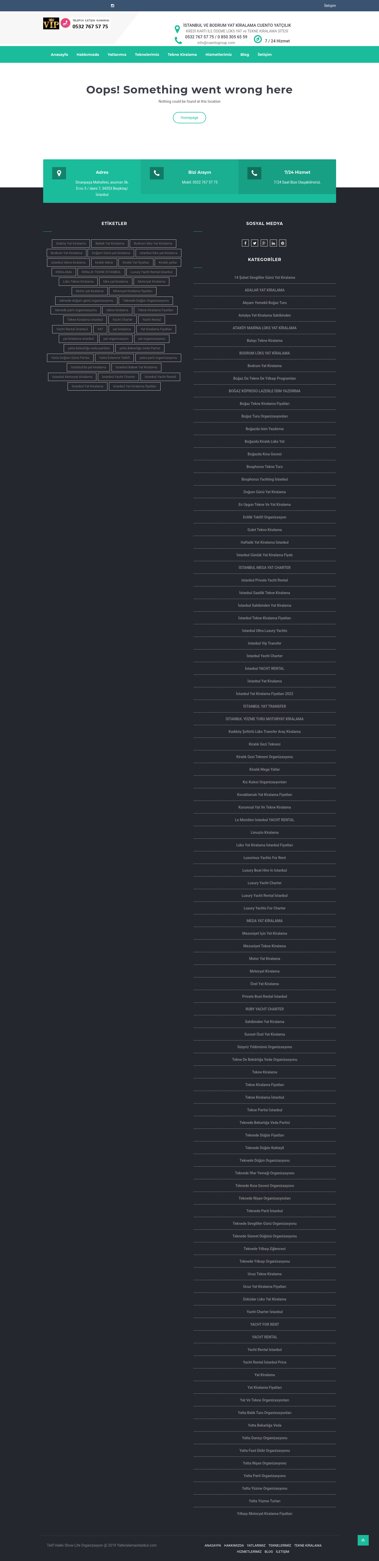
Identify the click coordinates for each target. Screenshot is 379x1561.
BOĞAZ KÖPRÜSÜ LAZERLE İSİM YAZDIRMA (265, 391)
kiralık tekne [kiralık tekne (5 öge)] (104, 262)
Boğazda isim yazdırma (265, 429)
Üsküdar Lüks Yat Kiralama (264, 1299)
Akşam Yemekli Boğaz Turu (265, 303)
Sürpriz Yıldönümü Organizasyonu (264, 1047)
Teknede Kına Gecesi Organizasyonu (264, 1186)
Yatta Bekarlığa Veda (265, 1425)
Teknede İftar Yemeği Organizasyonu (264, 1173)
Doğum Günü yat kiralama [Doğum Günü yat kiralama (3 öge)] (111, 253)
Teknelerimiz (147, 54)
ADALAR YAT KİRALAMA (265, 290)
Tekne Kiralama (182, 54)
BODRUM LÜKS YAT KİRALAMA (264, 353)
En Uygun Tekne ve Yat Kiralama (264, 504)
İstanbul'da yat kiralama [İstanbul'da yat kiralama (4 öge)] (88, 367)
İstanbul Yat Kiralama (264, 681)
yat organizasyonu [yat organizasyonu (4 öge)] (151, 339)
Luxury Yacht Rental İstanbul (265, 896)
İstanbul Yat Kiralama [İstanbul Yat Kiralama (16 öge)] (87, 386)
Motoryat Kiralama (265, 971)
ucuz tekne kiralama (265, 1274)
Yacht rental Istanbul (264, 1350)
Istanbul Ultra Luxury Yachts (264, 631)
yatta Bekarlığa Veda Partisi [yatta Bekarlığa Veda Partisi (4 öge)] (139, 348)
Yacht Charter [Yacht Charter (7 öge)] (123, 320)
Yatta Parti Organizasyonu (264, 1476)
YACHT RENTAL (265, 1337)
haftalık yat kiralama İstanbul (265, 542)
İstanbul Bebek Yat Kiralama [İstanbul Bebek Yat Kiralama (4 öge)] (136, 367)
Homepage (189, 118)
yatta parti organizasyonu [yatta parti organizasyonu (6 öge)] (158, 358)
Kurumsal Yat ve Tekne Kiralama (264, 807)
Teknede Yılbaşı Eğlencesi (264, 1249)
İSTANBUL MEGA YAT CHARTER (265, 568)
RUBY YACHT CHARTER (265, 1009)
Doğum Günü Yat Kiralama (265, 492)
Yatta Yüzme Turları (265, 1501)
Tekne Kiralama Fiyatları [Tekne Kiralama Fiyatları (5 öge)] (155, 310)
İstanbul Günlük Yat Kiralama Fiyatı (265, 555)
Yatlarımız (117, 54)
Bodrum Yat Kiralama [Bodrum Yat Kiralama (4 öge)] (66, 253)
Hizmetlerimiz (219, 54)
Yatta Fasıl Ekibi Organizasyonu (264, 1451)
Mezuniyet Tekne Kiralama (264, 946)
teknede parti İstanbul (264, 1211)
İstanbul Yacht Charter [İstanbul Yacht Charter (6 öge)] (118, 377)
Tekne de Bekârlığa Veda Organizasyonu (264, 1059)
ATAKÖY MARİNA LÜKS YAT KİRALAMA (265, 328)
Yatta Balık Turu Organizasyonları (264, 1413)
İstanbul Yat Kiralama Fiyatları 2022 (264, 694)
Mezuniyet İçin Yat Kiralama (264, 933)
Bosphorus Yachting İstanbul (265, 479)
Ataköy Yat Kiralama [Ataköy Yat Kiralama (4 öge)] (71, 243)
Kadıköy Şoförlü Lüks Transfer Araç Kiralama (265, 732)
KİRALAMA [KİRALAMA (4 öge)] (64, 272)
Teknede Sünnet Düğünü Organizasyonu (265, 1236)
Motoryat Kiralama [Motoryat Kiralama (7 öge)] (151, 281)
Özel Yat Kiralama (265, 984)
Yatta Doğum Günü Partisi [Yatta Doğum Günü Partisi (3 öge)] (70, 358)
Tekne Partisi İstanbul (264, 1110)
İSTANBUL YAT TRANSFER (264, 706)
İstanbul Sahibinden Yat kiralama (264, 605)
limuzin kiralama (265, 832)
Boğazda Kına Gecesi (265, 454)
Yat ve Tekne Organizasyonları (264, 1400)
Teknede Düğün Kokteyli (264, 1148)
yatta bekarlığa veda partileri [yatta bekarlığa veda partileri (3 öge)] (89, 348)
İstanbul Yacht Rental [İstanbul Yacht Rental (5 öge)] (160, 377)
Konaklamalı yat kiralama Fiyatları (264, 795)
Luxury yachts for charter (265, 908)
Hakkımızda (88, 54)
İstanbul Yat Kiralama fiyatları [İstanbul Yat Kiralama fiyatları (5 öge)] (134, 386)
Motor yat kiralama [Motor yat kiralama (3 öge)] (90, 291)
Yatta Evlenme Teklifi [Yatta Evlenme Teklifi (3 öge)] (114, 358)
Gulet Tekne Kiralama (264, 530)
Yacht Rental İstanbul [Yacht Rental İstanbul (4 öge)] (72, 329)
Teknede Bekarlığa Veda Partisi (264, 1123)
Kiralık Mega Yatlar (264, 769)
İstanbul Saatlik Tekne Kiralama (264, 593)
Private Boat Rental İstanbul (264, 996)
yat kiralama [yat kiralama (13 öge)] (122, 329)
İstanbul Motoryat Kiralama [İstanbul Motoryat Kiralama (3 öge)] (72, 377)
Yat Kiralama (264, 1375)
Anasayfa (59, 54)
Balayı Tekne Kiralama (265, 341)
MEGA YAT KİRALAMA (265, 921)
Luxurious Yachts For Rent (265, 858)
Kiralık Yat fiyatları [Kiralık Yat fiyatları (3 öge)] (136, 262)
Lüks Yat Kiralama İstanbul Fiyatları (264, 845)
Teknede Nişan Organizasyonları (265, 1198)
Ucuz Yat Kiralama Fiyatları (264, 1287)
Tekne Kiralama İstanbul (264, 1097)
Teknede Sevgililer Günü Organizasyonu (265, 1223)
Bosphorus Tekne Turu (265, 467)
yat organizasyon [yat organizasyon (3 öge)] (115, 339)
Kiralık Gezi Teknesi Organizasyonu (264, 757)
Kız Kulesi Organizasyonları (264, 782)
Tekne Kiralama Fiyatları (264, 1085)
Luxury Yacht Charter (265, 883)
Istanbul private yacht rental (265, 580)
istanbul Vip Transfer (265, 643)
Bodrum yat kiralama (265, 366)
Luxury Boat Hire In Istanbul (264, 870)
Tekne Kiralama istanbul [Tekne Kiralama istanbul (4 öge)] (85, 320)
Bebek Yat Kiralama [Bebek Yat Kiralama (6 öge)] (109, 243)
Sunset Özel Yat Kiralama (264, 1034)
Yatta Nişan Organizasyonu (264, 1463)
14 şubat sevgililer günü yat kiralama (264, 277)
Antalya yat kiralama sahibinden (264, 315)
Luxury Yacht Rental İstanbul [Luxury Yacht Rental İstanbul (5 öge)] (151, 272)
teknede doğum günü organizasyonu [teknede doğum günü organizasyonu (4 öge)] (86, 300)
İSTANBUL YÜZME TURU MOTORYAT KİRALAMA (264, 719)
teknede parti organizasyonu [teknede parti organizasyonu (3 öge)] (76, 310)
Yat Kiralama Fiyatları (264, 1387)
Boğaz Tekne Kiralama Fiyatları (265, 404)
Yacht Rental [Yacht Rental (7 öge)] (151, 320)
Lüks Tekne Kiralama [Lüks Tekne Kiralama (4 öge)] (78, 281)
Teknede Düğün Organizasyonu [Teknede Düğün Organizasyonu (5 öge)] (146, 300)
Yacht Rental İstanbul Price (264, 1362)
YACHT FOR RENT (264, 1324)
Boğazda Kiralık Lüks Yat (265, 441)
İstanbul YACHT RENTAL (264, 668)
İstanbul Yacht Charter (265, 656)
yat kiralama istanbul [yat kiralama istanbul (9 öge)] (78, 339)
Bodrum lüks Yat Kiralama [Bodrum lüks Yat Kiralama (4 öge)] (153, 243)
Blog (245, 54)
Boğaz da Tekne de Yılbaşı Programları (264, 378)
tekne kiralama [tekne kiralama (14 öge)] (117, 310)
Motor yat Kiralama (264, 959)
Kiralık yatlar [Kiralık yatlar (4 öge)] (168, 262)
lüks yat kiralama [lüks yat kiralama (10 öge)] (115, 281)
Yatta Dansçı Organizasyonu (264, 1438)
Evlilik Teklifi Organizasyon (264, 517)
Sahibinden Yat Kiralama (264, 1022)
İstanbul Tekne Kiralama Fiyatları (264, 618)
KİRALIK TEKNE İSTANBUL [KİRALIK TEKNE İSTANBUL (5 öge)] (101, 272)
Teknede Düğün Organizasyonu (265, 1160)
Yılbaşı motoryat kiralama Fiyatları (264, 1514)
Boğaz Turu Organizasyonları (265, 416)
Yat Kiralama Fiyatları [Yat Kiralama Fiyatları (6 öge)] (156, 329)
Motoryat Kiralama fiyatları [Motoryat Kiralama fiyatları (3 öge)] (132, 291)
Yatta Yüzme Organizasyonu (264, 1488)
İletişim (330, 6)
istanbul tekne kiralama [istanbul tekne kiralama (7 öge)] (68, 262)
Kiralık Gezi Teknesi (264, 744)
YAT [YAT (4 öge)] (100, 329)
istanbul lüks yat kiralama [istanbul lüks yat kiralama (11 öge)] (158, 253)
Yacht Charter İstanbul (265, 1312)
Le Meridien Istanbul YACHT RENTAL (264, 820)
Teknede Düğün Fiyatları (264, 1135)
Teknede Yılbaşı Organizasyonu (264, 1261)
